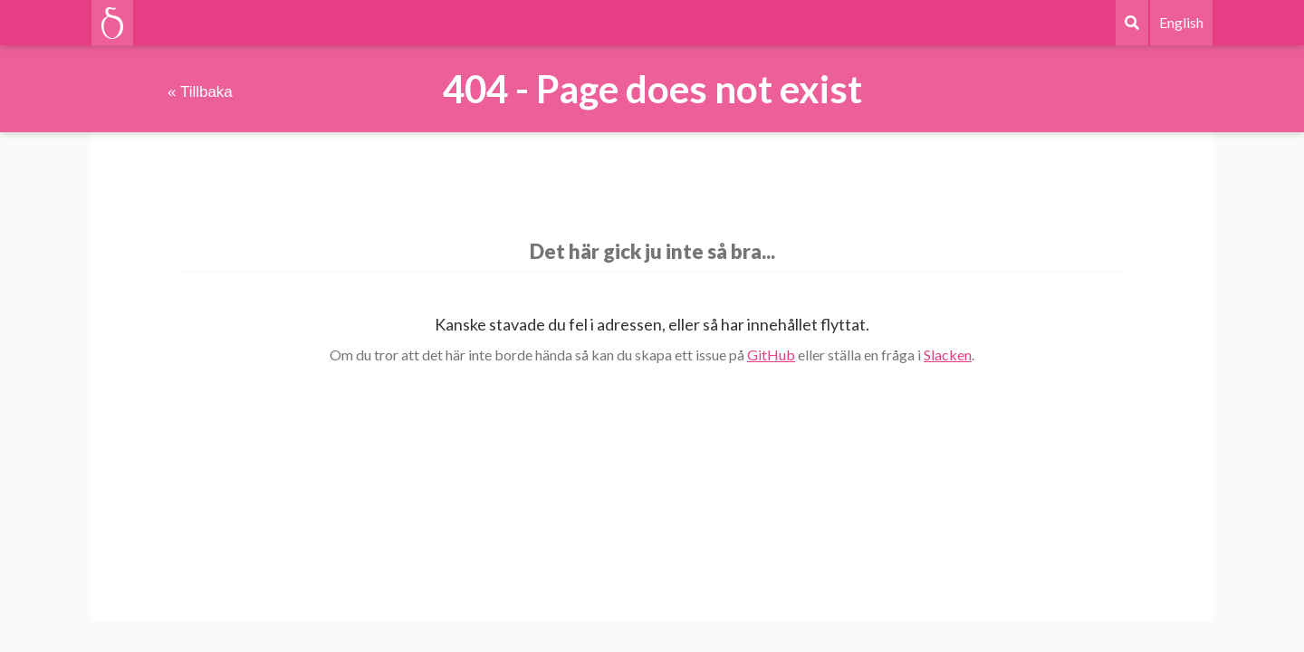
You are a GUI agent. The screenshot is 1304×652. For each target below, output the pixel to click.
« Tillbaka (200, 92)
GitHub (771, 354)
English (1181, 22)
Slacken (948, 354)
